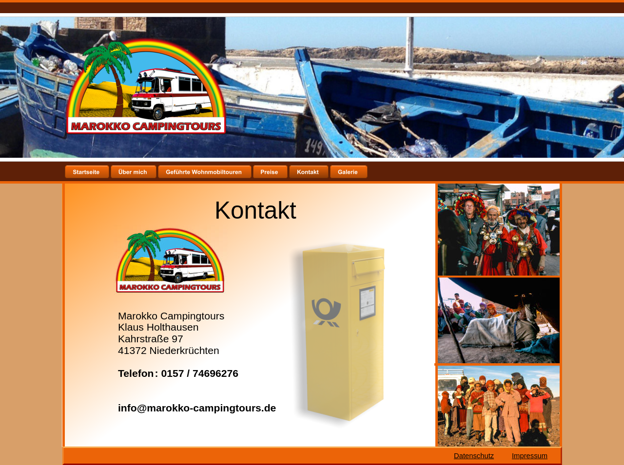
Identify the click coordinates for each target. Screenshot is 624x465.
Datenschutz (474, 456)
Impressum (529, 456)
